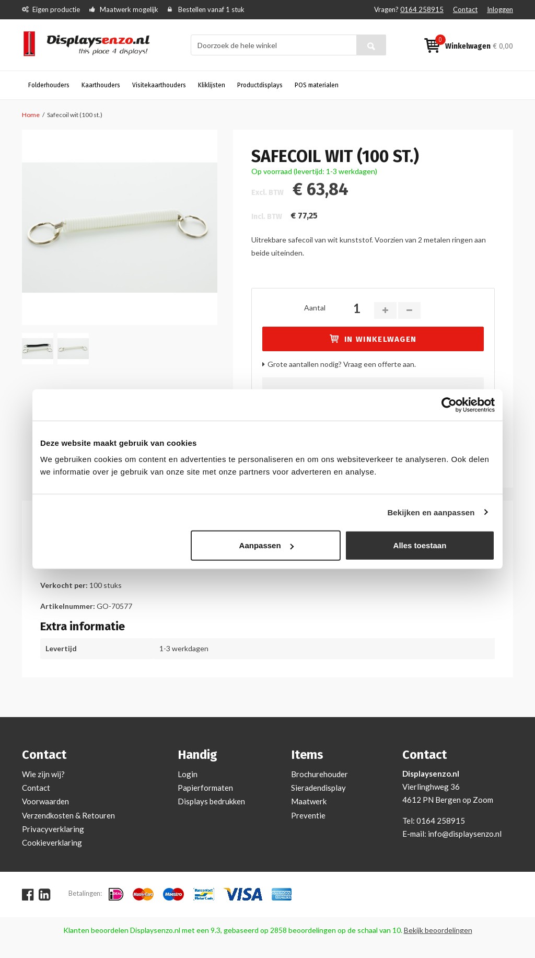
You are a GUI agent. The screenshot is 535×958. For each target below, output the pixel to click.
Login (187, 774)
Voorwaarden (45, 801)
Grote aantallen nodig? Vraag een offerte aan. (342, 364)
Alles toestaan (420, 545)
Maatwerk (309, 801)
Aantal (314, 307)
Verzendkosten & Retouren (68, 815)
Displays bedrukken (211, 801)
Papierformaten (205, 787)
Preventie (308, 815)
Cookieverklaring (52, 842)
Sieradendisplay (318, 787)
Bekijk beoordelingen (438, 930)
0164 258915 (422, 9)
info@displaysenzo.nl (465, 833)
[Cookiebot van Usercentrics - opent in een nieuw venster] (449, 404)
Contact (465, 9)
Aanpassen (266, 545)
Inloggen (500, 9)
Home (31, 115)
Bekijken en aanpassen (430, 511)
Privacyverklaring (53, 829)
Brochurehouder (319, 774)
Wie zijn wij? (43, 774)
